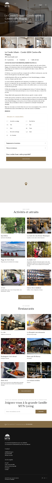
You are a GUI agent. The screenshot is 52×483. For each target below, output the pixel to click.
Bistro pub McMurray (33, 356)
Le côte (3, 332)
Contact (6, 469)
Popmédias (12, 479)
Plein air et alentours (26, 148)
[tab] (26, 143)
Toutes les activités (26, 297)
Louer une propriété (9, 464)
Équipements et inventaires (26, 143)
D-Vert (3, 288)
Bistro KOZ (4, 380)
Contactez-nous (26, 158)
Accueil (6, 463)
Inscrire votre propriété (10, 466)
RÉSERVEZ (7, 111)
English (40, 5)
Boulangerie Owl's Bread (9, 356)
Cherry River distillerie (34, 288)
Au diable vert (31, 260)
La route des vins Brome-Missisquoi (38, 236)
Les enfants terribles (33, 380)
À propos (7, 468)
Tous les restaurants (26, 391)
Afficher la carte (9, 455)
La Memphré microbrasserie (36, 332)
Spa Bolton (4, 236)
